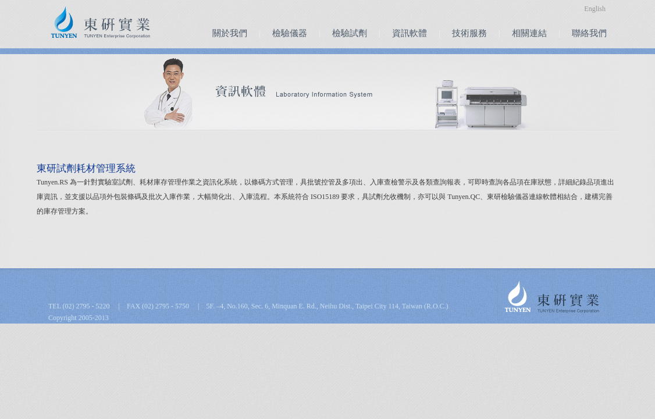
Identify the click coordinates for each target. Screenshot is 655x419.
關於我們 (229, 33)
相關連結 (529, 33)
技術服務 (469, 33)
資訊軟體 (409, 33)
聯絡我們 (589, 33)
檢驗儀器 (289, 33)
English (595, 9)
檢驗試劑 (349, 33)
